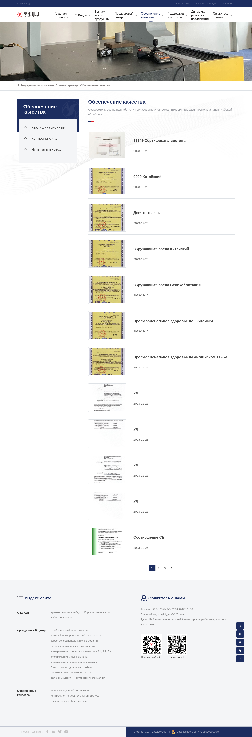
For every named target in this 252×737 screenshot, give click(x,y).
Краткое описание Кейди (65, 612)
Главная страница (66, 85)
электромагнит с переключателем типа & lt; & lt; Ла (81, 651)
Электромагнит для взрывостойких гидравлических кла (71, 667)
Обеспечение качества (95, 85)
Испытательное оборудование (41, 151)
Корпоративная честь (97, 612)
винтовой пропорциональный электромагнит (77, 635)
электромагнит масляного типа (69, 656)
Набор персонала (61, 617)
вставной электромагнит (90, 677)
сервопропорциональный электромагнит (75, 640)
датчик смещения (61, 677)
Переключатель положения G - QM (71, 672)
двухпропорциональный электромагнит (74, 646)
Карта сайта (183, 3)
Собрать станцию (206, 3)
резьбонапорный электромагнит (70, 630)
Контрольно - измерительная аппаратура (47, 140)
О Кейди (23, 612)
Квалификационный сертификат (44, 129)
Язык (227, 3)
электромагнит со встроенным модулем (74, 662)
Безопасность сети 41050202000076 (195, 732)
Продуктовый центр (31, 630)
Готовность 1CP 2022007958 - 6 (151, 731)
